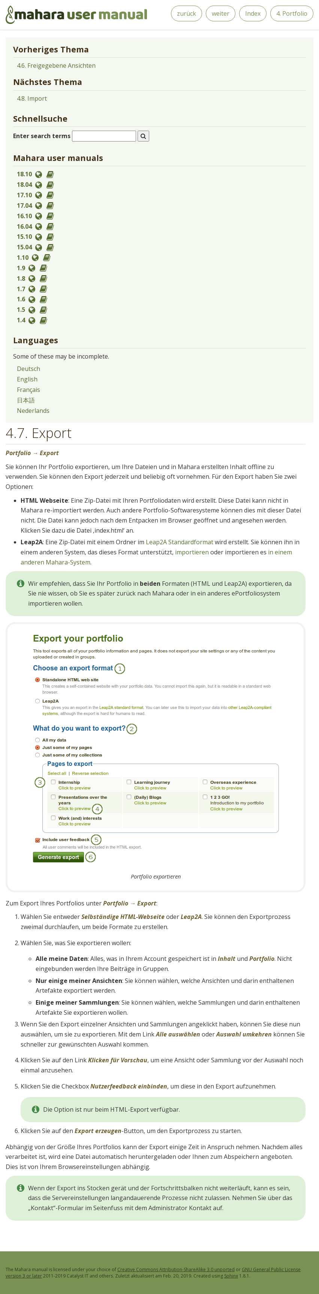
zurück (186, 13)
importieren (192, 552)
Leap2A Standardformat (179, 542)
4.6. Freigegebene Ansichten (56, 65)
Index (253, 13)
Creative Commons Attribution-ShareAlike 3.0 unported (176, 1269)
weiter (220, 13)
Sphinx (231, 1276)
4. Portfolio (291, 13)
